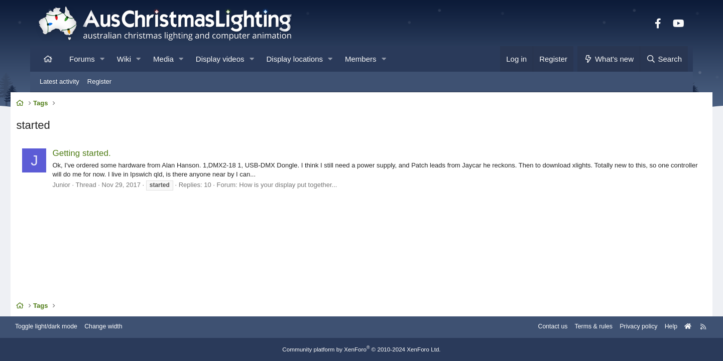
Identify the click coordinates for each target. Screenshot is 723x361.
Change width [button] (132, 327)
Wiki (124, 59)
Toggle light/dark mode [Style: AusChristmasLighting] (72, 327)
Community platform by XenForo (361, 349)
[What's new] (608, 59)
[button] (102, 59)
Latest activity (59, 81)
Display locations (295, 59)
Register (99, 81)
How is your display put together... (309, 186)
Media (163, 59)
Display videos (220, 59)
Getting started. (103, 154)
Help (645, 327)
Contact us (521, 327)
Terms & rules (564, 327)
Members (361, 59)
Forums (82, 59)
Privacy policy (611, 327)
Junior (82, 186)
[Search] (664, 59)
